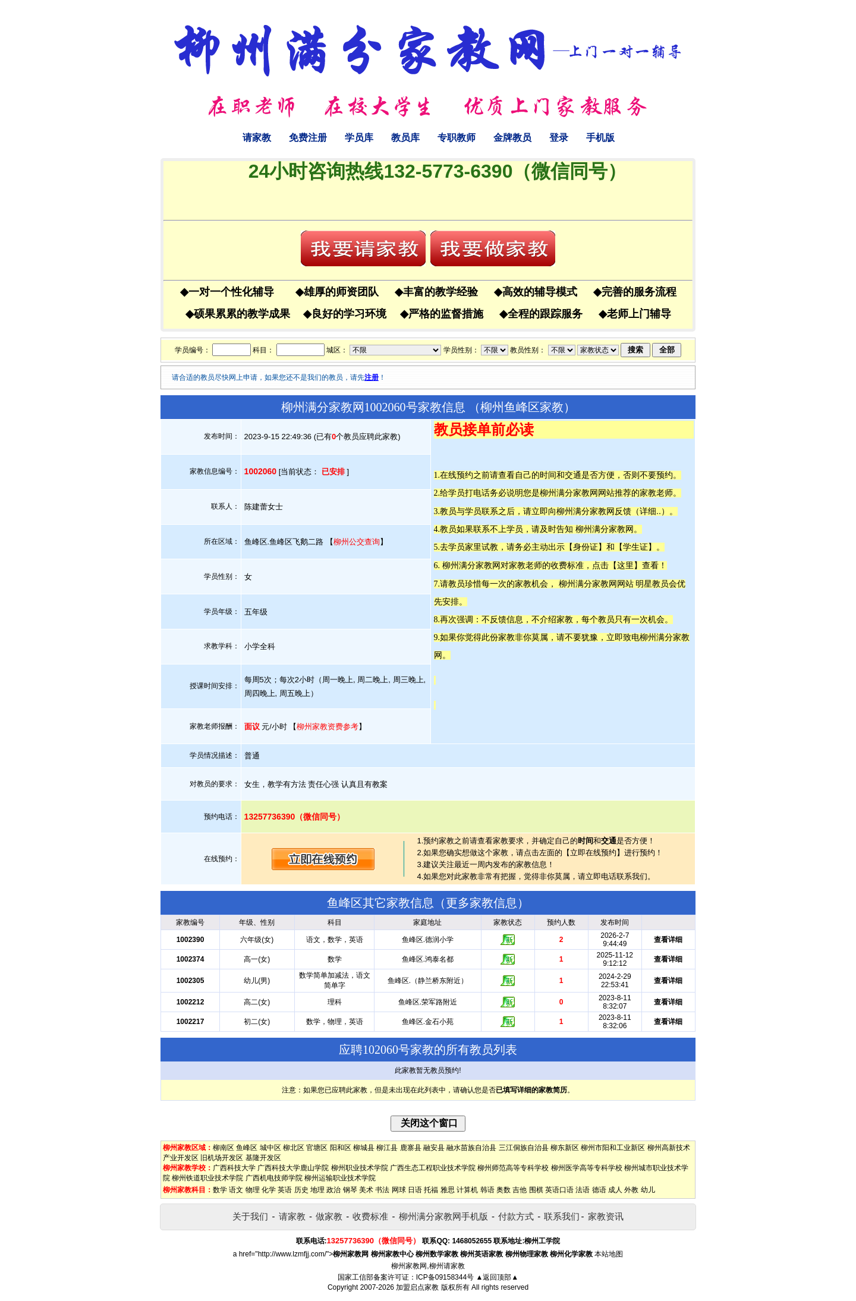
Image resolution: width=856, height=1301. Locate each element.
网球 (399, 1190)
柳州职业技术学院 (359, 1168)
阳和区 (340, 1148)
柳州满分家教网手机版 (443, 1216)
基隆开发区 (263, 1158)
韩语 (487, 1190)
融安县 (434, 1148)
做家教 (329, 1216)
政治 (333, 1190)
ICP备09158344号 (445, 1277)
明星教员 (652, 583)
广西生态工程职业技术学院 (433, 1168)
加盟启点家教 (417, 1287)
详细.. (650, 511)
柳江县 (387, 1148)
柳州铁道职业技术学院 (207, 1178)
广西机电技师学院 (274, 1178)
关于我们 (250, 1216)
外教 (631, 1190)
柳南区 (223, 1148)
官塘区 (317, 1148)
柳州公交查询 (356, 541)
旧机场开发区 (221, 1158)
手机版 (600, 138)
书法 (382, 1190)
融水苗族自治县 (471, 1148)
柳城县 (363, 1148)
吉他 (519, 1190)
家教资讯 (606, 1216)
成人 (615, 1190)
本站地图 (608, 1254)
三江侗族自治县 (524, 1148)
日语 (415, 1190)
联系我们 (562, 1216)
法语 (582, 1190)
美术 (366, 1190)
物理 (253, 1190)
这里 (625, 565)
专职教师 (457, 138)
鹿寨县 (410, 1148)
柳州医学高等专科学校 (586, 1168)
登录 (558, 138)
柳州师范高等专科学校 (513, 1168)
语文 (236, 1190)
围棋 (536, 1190)
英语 (285, 1190)
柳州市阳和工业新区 (613, 1148)
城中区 (270, 1148)
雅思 (447, 1190)
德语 (599, 1190)
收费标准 (370, 1216)
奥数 (503, 1190)
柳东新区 (564, 1148)
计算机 (467, 1190)
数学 (220, 1190)
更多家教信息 (481, 902)
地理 (317, 1190)
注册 (371, 377)
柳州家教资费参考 (327, 726)
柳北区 (293, 1148)
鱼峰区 (246, 1148)
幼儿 (648, 1190)
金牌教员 (512, 138)
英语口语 (559, 1190)
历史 (301, 1190)
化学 (269, 1190)
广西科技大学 (234, 1168)
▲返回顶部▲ (497, 1277)
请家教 (257, 138)
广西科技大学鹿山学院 (293, 1168)
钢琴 (350, 1190)
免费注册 (308, 138)
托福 (431, 1190)
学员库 (359, 138)
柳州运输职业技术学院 (340, 1178)
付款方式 (516, 1216)
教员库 (405, 138)
